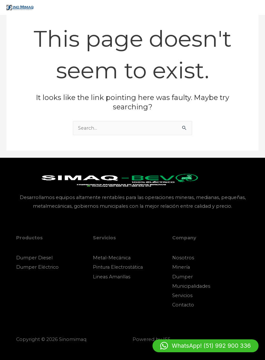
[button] (205, 345)
